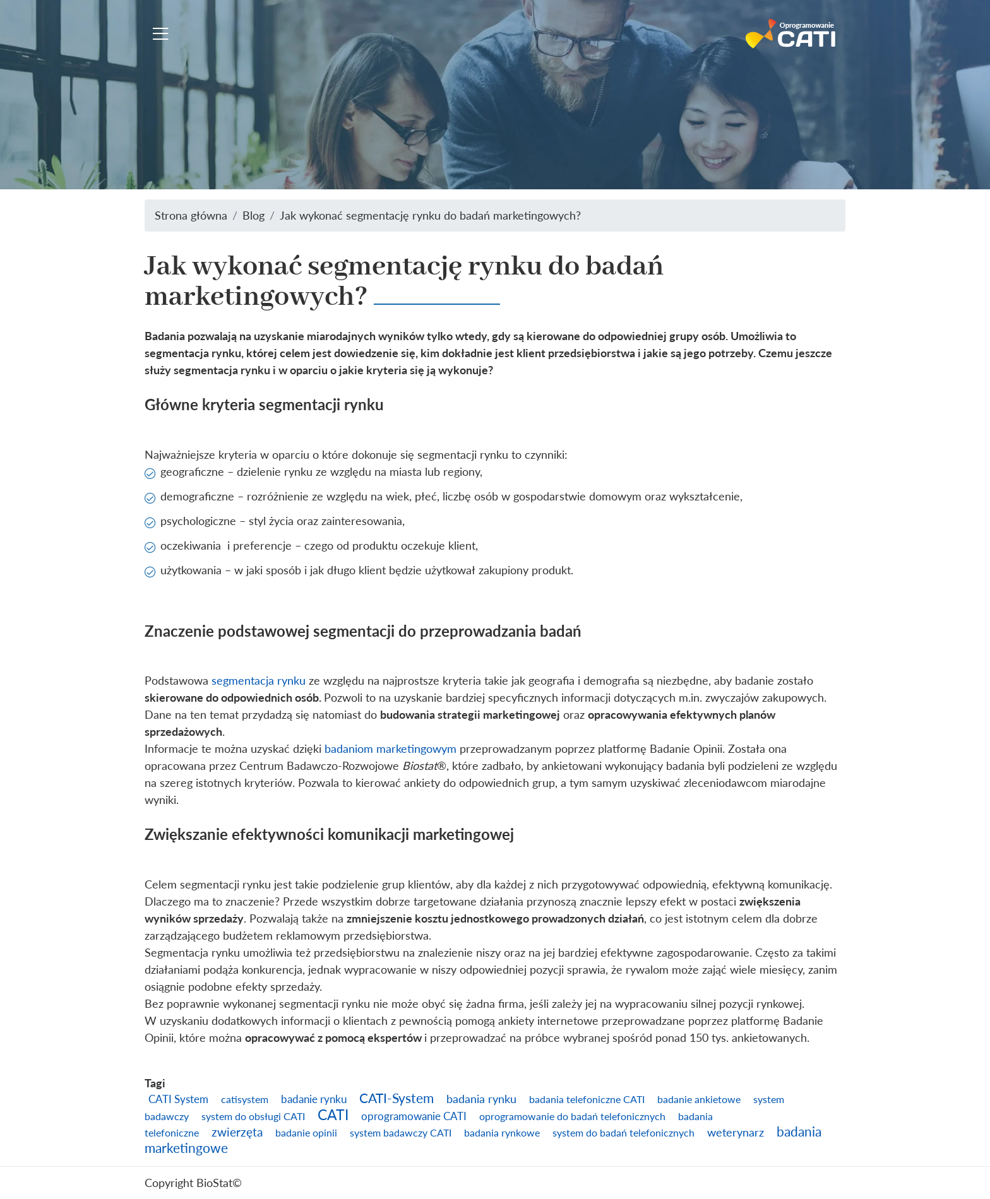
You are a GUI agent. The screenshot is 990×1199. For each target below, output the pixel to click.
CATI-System (396, 1098)
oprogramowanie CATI (414, 1116)
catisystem (244, 1099)
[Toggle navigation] (161, 33)
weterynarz (735, 1132)
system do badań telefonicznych (623, 1132)
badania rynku (481, 1099)
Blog (253, 215)
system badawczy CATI (400, 1132)
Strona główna (191, 215)
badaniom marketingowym (390, 748)
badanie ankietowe (699, 1099)
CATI (333, 1114)
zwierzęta (237, 1132)
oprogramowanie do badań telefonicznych (572, 1116)
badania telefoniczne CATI (587, 1099)
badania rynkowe (502, 1132)
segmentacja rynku (259, 680)
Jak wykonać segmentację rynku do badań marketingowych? (430, 215)
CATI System (178, 1099)
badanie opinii (306, 1132)
